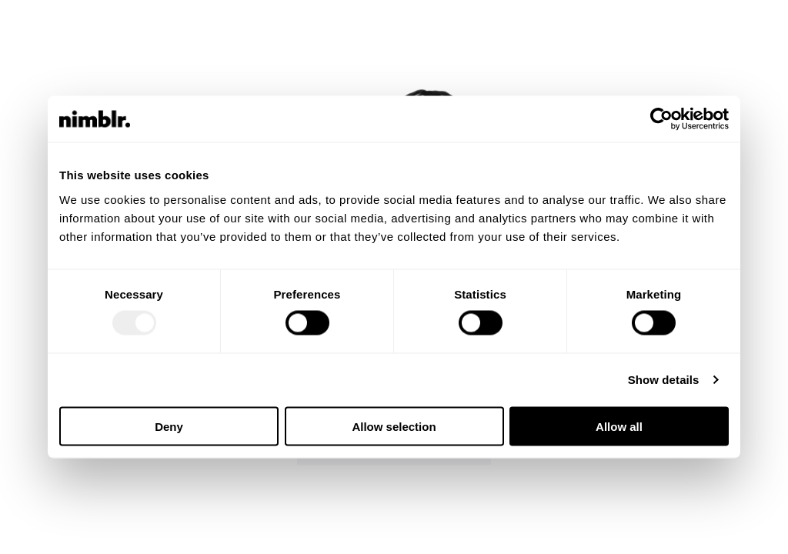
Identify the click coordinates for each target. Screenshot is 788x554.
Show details (664, 379)
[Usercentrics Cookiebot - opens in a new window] (661, 119)
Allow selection (394, 425)
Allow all (619, 425)
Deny (169, 425)
